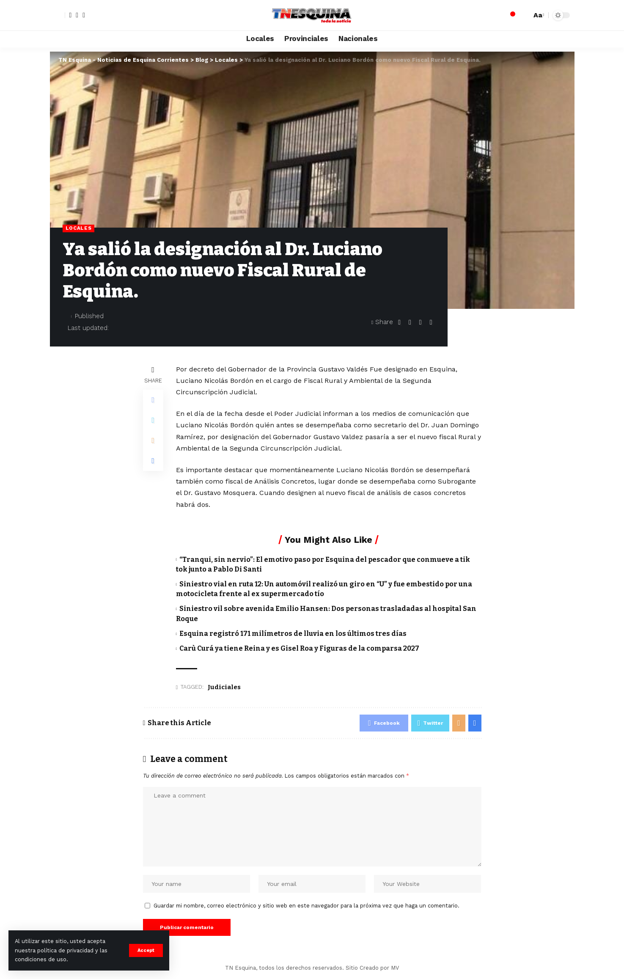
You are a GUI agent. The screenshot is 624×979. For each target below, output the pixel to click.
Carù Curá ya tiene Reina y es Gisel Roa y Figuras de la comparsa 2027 (299, 648)
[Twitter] (77, 15)
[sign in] (57, 15)
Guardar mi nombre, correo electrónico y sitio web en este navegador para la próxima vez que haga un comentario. (306, 905)
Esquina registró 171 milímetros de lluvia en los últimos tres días (293, 634)
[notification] (510, 15)
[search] (523, 15)
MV (395, 968)
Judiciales (224, 687)
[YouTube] (83, 15)
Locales (79, 228)
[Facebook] (70, 15)
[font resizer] (537, 15)
